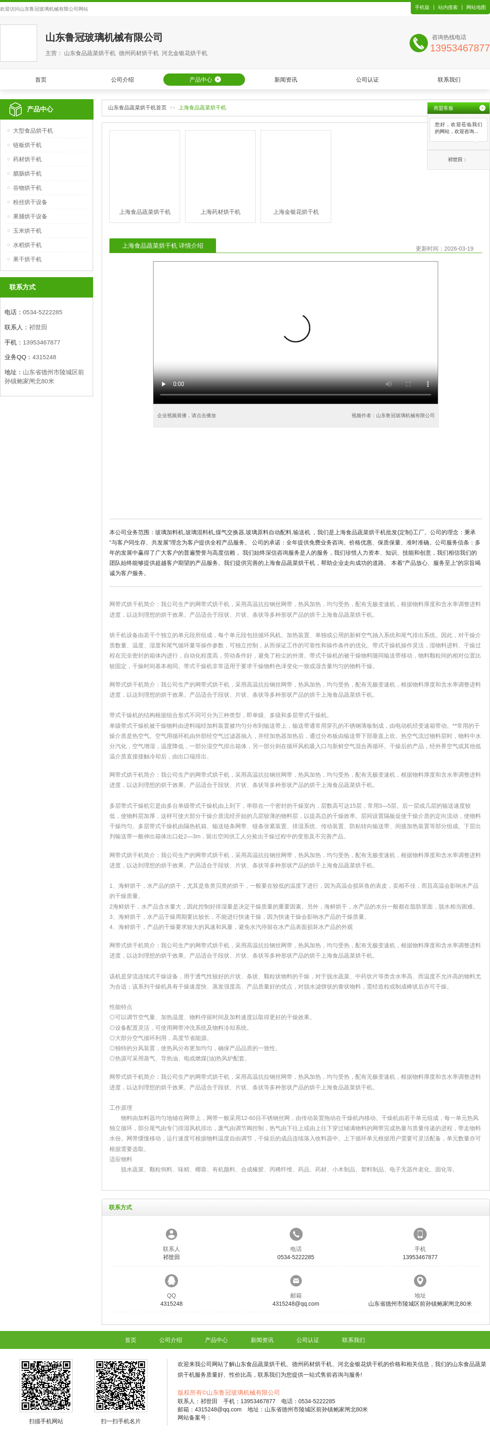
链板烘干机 (27, 145)
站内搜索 (448, 7)
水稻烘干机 (27, 245)
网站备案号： (195, 1417)
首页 (41, 79)
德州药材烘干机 (312, 1364)
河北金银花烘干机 (360, 1364)
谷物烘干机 (27, 187)
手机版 (422, 7)
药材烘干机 (27, 159)
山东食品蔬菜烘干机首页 (137, 107)
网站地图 (476, 7)
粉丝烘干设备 (30, 202)
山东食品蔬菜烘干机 (260, 1364)
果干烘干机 (27, 259)
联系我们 (449, 79)
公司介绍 (122, 79)
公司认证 (367, 79)
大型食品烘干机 (33, 130)
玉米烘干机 (27, 230)
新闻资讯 (285, 79)
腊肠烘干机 (27, 173)
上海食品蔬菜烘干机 (346, 614)
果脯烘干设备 (30, 216)
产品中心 (200, 79)
